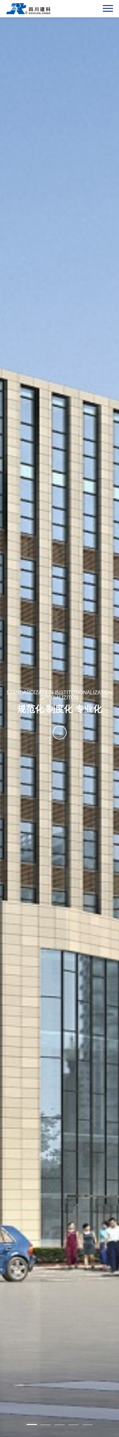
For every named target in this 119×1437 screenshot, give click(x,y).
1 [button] (32, 1424)
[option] (59, 718)
